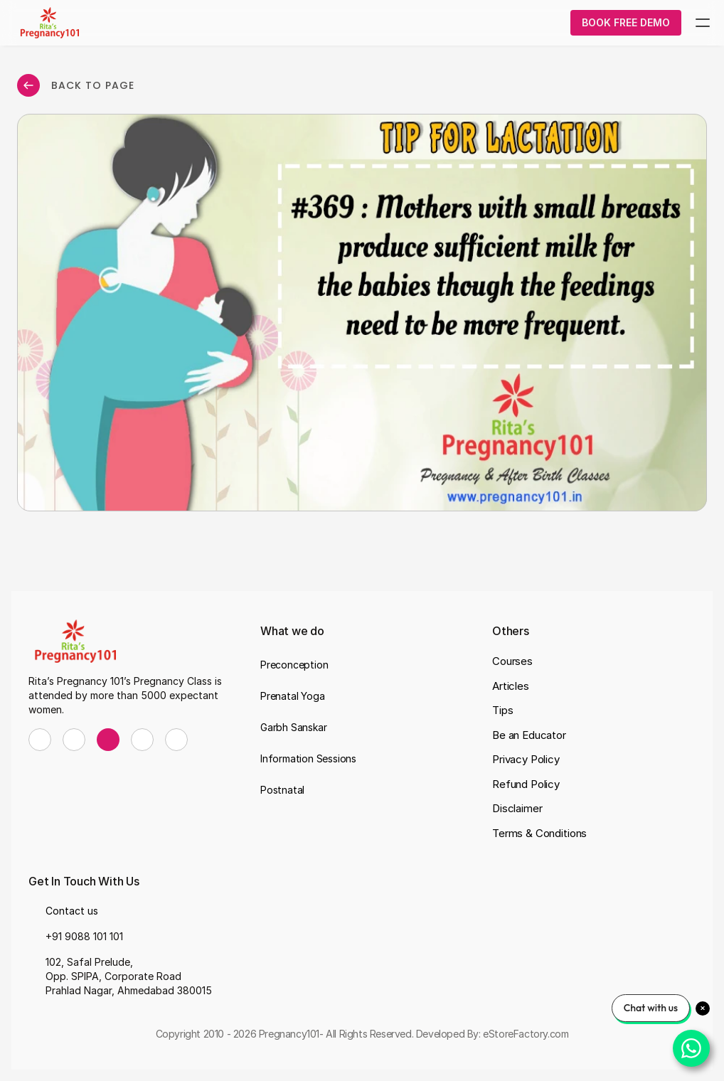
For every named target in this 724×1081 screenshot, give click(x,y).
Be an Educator (529, 735)
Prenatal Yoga (292, 696)
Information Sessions (308, 758)
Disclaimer (517, 808)
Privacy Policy (526, 759)
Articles (510, 686)
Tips (502, 710)
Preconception (294, 665)
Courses (512, 661)
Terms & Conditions (539, 833)
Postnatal (282, 790)
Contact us (72, 911)
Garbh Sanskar (293, 727)
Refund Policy (526, 784)
